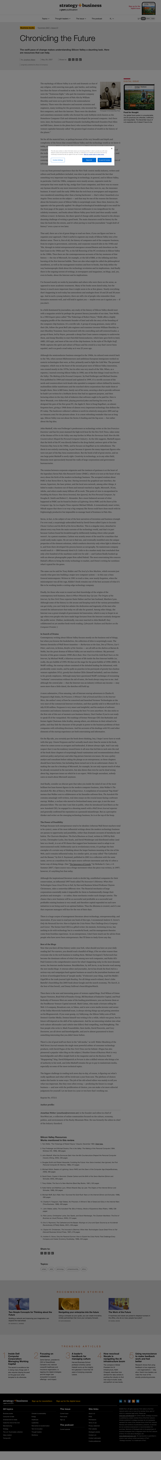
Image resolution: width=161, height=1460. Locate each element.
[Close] (111, 148)
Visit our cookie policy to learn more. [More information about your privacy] (94, 154)
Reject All (89, 160)
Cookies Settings (58, 160)
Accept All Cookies (104, 160)
